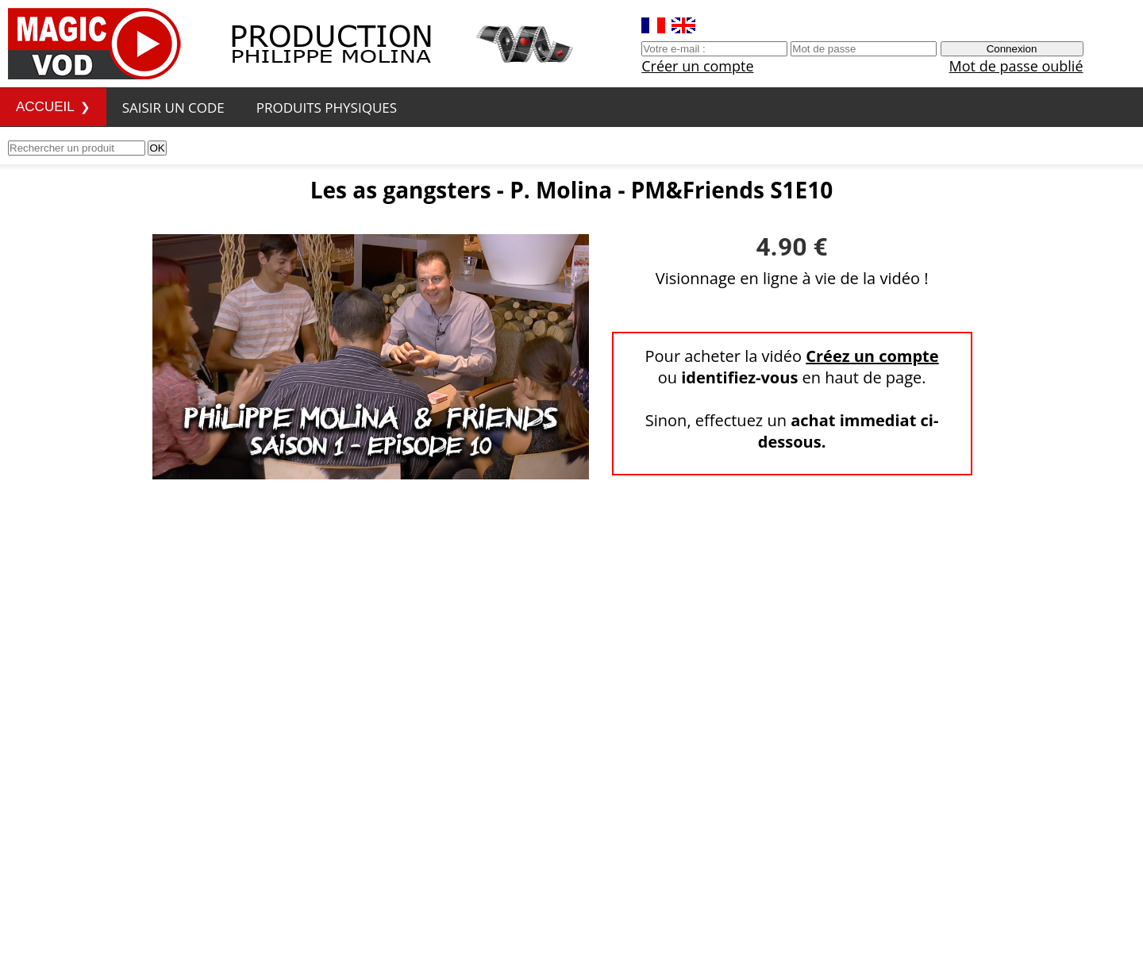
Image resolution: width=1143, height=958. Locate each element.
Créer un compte (697, 65)
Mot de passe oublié (1016, 65)
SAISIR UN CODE (173, 107)
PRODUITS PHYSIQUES (326, 107)
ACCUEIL (45, 106)
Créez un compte (872, 356)
